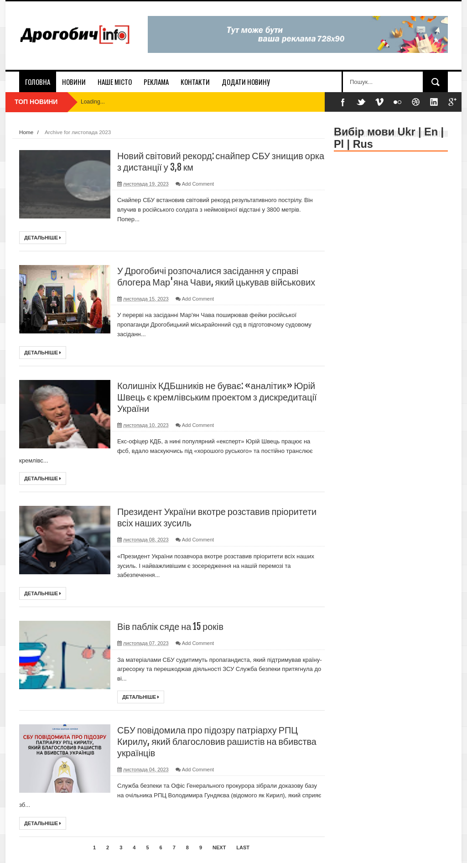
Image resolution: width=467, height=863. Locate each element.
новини (74, 82)
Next (219, 847)
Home (26, 132)
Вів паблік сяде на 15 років (171, 626)
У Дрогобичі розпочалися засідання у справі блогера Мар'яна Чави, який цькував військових (217, 276)
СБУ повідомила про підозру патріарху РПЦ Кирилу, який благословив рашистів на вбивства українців (217, 741)
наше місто (115, 82)
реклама (156, 82)
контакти (195, 82)
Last (242, 847)
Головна (37, 82)
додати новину (246, 82)
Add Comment (198, 184)
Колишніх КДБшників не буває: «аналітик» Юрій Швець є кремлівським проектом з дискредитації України (217, 397)
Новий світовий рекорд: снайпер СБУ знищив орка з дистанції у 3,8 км (211, 161)
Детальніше (42, 237)
